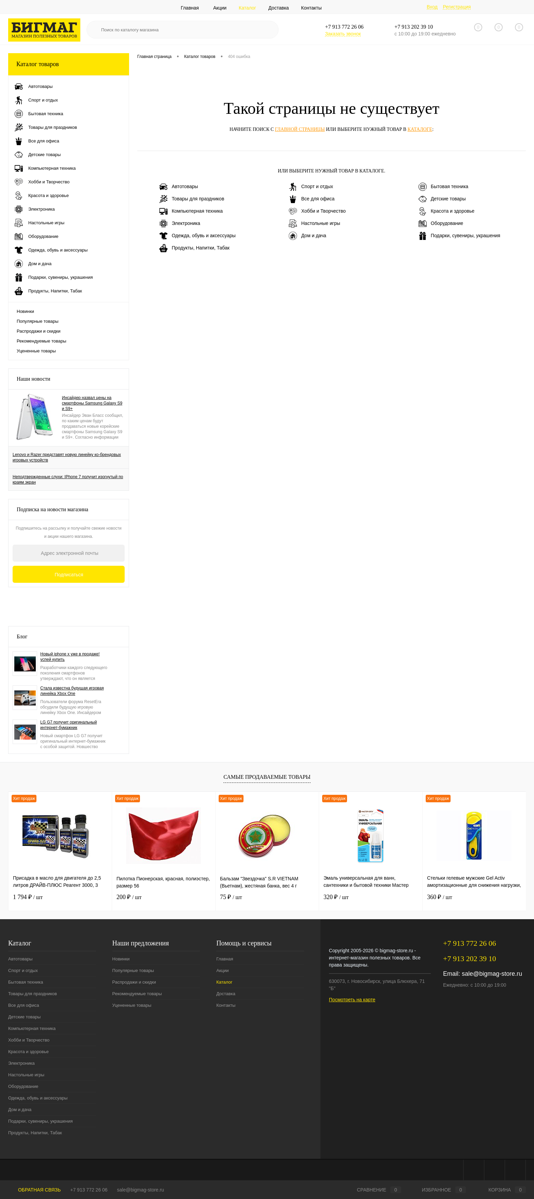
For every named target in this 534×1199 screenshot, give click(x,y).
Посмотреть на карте (352, 999)
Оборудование (441, 223)
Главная (190, 8)
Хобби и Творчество (317, 211)
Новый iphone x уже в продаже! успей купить (69, 657)
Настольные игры (314, 223)
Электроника (179, 223)
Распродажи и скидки (38, 331)
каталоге (420, 129)
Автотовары (178, 187)
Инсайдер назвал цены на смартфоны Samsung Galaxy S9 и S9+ (92, 403)
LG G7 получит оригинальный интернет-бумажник (68, 725)
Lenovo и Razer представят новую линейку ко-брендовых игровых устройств (67, 457)
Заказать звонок (343, 33)
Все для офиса (311, 199)
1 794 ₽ (28, 897)
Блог (22, 636)
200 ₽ (129, 897)
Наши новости (33, 379)
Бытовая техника (443, 187)
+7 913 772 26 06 (88, 1190)
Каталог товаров (68, 64)
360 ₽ (439, 897)
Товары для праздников (191, 199)
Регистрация (457, 7)
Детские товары (442, 199)
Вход (432, 7)
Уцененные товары (36, 350)
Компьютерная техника (191, 211)
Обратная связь (34, 1190)
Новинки (25, 311)
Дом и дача (307, 236)
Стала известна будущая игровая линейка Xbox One (72, 691)
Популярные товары (38, 321)
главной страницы (300, 129)
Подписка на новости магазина (52, 509)
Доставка (278, 8)
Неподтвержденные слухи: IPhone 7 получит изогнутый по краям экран (68, 479)
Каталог (247, 8)
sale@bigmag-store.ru (492, 973)
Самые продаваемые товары (266, 777)
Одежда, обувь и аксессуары (197, 236)
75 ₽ (231, 897)
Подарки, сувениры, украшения (459, 236)
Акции (219, 8)
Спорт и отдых (311, 187)
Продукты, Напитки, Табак (194, 248)
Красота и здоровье (446, 211)
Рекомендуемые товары (41, 341)
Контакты (311, 8)
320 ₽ (336, 897)
